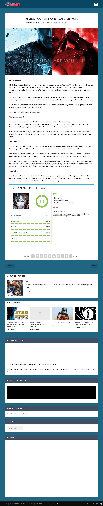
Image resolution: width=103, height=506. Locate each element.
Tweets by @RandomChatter (18, 414)
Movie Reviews (58, 23)
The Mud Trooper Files (61, 323)
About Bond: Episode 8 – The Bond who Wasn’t (84, 323)
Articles (49, 23)
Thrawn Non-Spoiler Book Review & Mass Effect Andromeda (17, 324)
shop (24, 364)
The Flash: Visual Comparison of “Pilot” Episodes (38, 324)
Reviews (67, 23)
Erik (33, 23)
